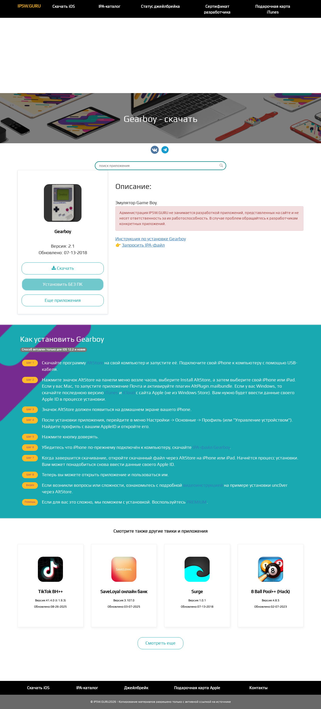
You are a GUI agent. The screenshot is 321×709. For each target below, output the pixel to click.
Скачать (63, 268)
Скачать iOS (63, 6)
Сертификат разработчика (217, 9)
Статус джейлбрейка (160, 6)
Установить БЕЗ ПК (63, 284)
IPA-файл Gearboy (211, 447)
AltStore (95, 363)
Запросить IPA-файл (143, 245)
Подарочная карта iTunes (272, 9)
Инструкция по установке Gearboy (150, 239)
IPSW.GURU (29, 6)
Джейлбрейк (136, 688)
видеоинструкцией (203, 485)
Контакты (258, 688)
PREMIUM (197, 502)
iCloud (129, 392)
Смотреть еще (160, 643)
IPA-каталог (109, 6)
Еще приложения (63, 300)
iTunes (111, 392)
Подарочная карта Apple (197, 688)
